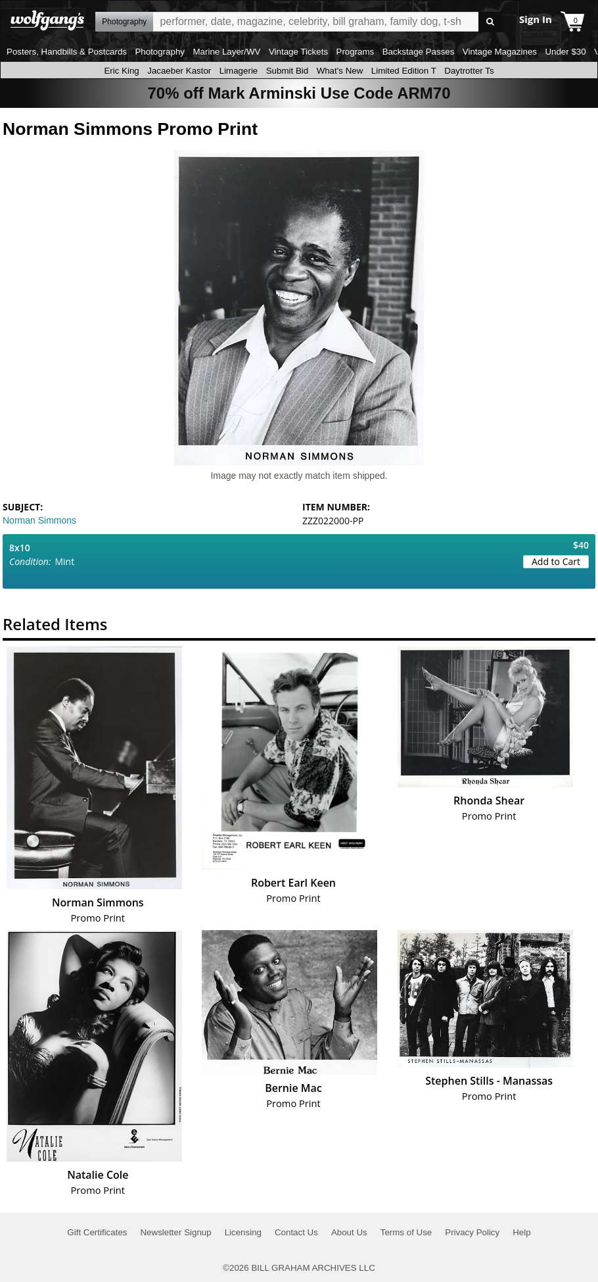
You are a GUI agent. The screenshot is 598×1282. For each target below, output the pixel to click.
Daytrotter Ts (469, 71)
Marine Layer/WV (226, 52)
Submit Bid (287, 71)
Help (521, 1232)
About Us (349, 1232)
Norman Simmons (39, 520)
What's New (340, 71)
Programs (355, 52)
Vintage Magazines (500, 52)
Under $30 (565, 52)
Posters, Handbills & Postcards (67, 52)
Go (490, 22)
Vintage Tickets (298, 52)
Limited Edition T (403, 71)
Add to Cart (556, 561)
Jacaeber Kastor (179, 71)
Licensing (243, 1232)
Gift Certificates (97, 1232)
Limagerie (238, 71)
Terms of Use (406, 1232)
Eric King (121, 71)
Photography (160, 52)
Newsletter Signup (175, 1232)
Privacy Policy (472, 1232)
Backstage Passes (418, 52)
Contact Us (296, 1232)
